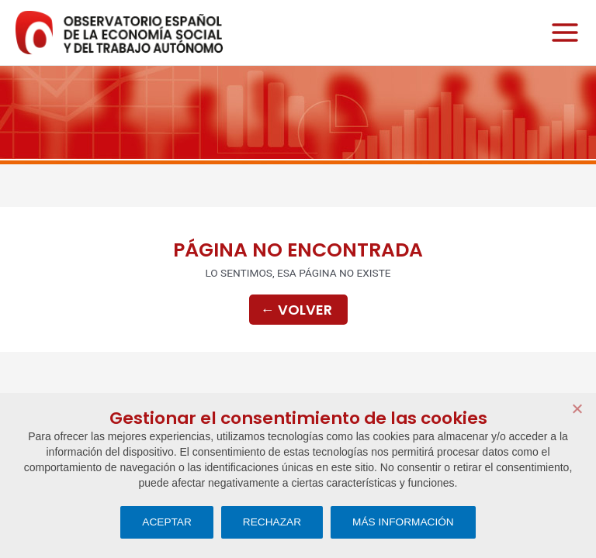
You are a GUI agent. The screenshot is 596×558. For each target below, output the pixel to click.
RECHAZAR (272, 522)
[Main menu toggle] (561, 33)
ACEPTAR (167, 522)
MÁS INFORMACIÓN (403, 522)
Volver (296, 309)
